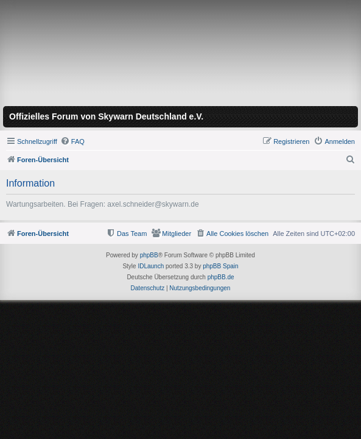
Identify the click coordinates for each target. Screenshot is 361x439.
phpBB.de (221, 277)
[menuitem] (72, 141)
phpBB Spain (220, 266)
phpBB (149, 255)
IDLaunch (151, 266)
